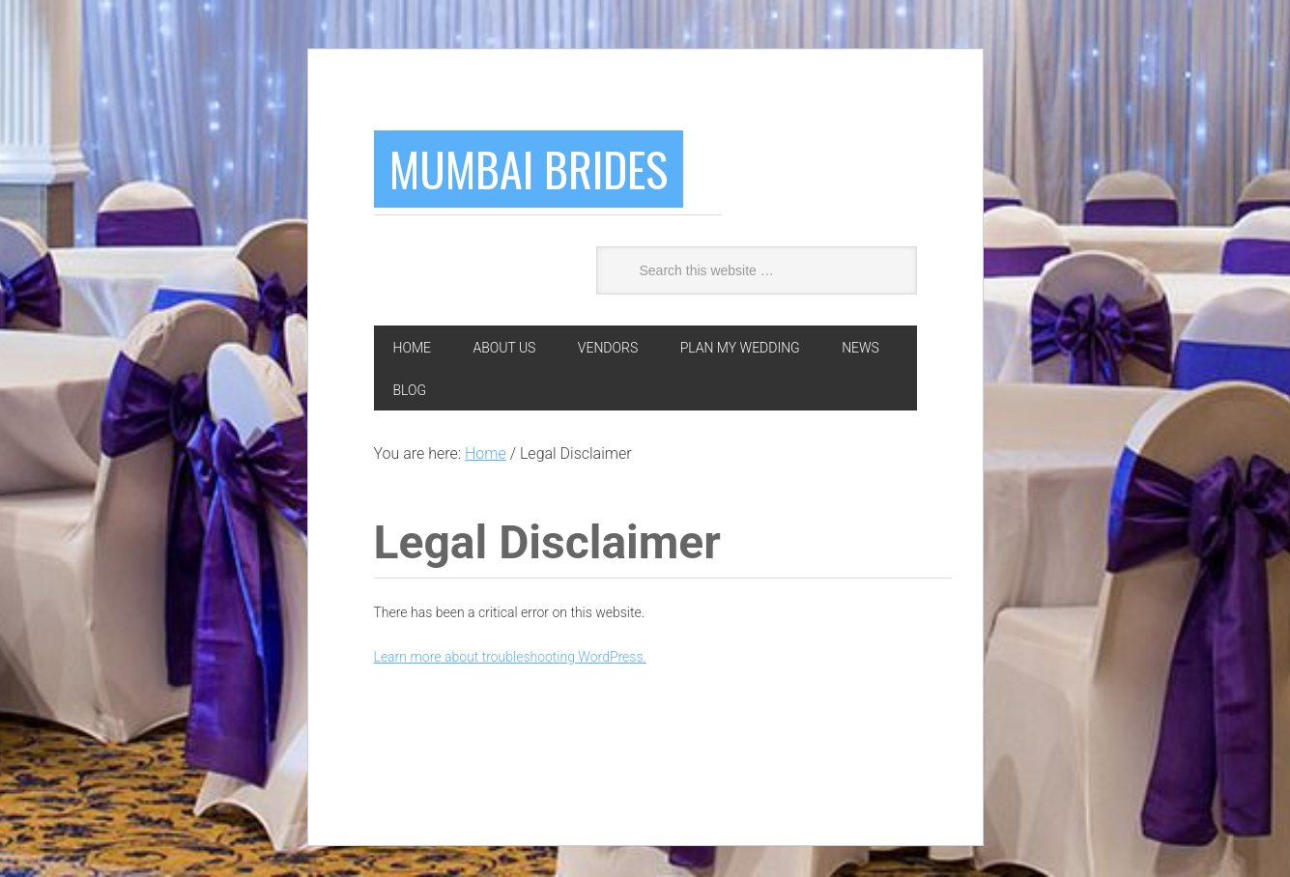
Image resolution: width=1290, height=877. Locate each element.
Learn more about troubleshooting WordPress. (510, 657)
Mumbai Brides (528, 168)
